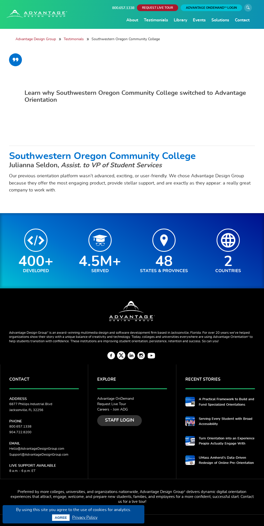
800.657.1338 (123, 8)
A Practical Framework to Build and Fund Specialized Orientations (226, 402)
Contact (242, 20)
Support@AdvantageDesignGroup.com (38, 454)
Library (180, 20)
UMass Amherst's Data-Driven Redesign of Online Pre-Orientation (226, 460)
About (132, 20)
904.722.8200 (20, 432)
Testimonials (156, 20)
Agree (61, 518)
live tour (138, 502)
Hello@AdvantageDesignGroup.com (36, 448)
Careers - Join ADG (112, 409)
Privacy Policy (84, 517)
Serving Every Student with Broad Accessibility (225, 421)
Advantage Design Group (35, 39)
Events (199, 20)
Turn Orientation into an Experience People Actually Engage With (226, 441)
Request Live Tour (111, 404)
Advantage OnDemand (115, 398)
